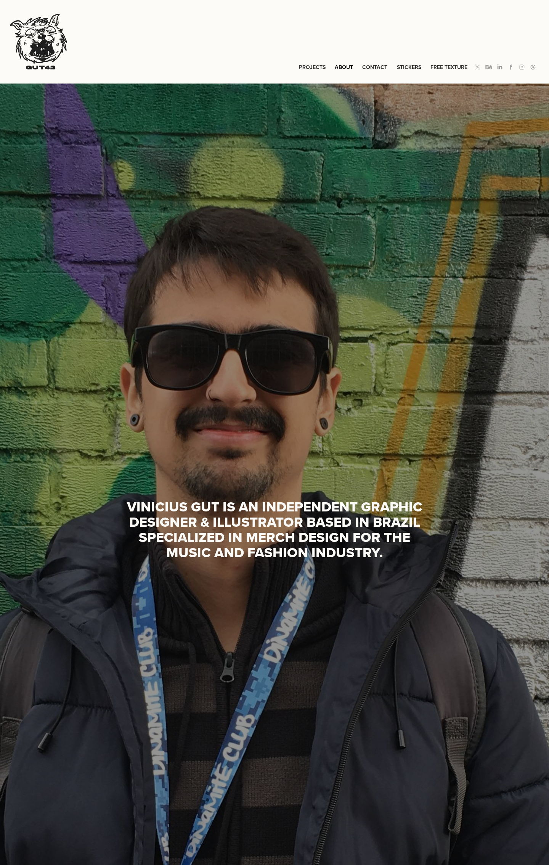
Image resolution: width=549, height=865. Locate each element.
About (344, 67)
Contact (374, 67)
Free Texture (448, 67)
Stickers (409, 67)
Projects (312, 67)
